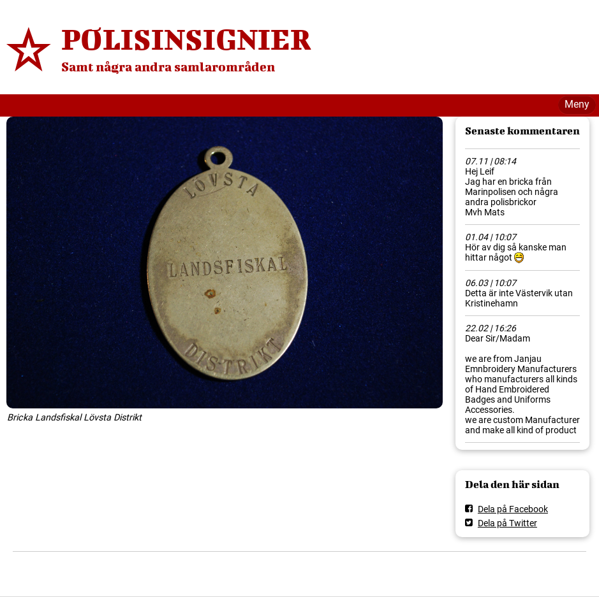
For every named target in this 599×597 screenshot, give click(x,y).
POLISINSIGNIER (186, 38)
